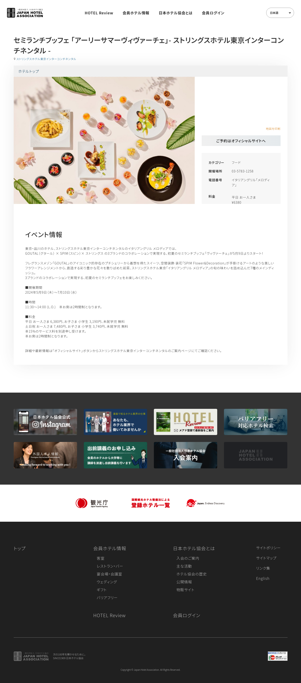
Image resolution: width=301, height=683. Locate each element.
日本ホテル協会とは (176, 13)
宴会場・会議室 (109, 574)
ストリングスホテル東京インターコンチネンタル (46, 59)
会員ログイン (213, 13)
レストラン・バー (110, 566)
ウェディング (107, 582)
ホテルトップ (28, 71)
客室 (101, 558)
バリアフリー (107, 597)
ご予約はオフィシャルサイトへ (241, 140)
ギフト (102, 589)
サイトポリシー (268, 547)
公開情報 (184, 582)
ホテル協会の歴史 (191, 574)
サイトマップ (266, 558)
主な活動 (184, 566)
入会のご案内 (187, 558)
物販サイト (185, 589)
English (263, 578)
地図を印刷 (273, 128)
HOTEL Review (99, 13)
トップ (20, 548)
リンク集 (263, 568)
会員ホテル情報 (136, 13)
